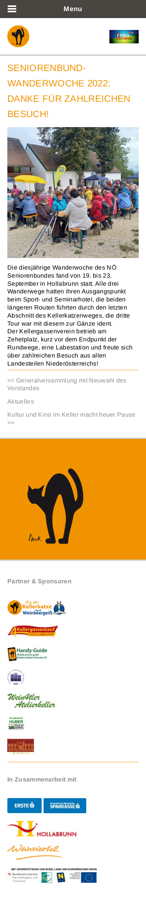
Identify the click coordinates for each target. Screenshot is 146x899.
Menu (73, 9)
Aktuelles (20, 401)
